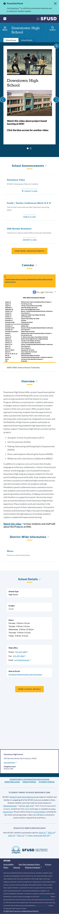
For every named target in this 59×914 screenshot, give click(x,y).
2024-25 (43, 832)
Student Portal (47, 782)
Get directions (10, 762)
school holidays (39, 812)
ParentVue (15, 8)
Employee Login (12, 782)
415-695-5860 (21, 652)
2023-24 (52, 832)
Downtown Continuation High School (29, 779)
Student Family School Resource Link (24, 797)
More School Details (29, 689)
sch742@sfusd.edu (22, 660)
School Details (26, 40)
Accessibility (8, 864)
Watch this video (13, 523)
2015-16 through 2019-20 (39, 835)
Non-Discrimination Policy (29, 864)
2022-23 (12, 835)
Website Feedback (33, 867)
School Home (11, 40)
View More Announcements (29, 251)
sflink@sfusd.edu (10, 806)
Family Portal (29, 782)
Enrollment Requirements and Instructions (25, 674)
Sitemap (16, 867)
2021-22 (21, 835)
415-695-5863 (19, 656)
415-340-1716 (28, 806)
